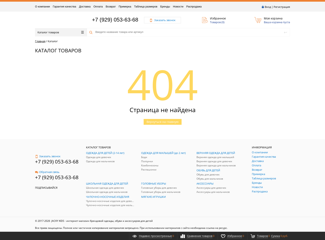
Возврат (111, 6)
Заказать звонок (48, 156)
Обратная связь (47, 172)
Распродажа (194, 6)
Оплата (98, 6)
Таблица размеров (145, 6)
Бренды (165, 6)
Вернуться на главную (163, 122)
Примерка (125, 6)
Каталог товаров (61, 32)
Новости (178, 6)
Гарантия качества (64, 6)
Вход (268, 7)
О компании (42, 6)
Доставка (85, 6)
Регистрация (282, 7)
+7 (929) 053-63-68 (115, 20)
